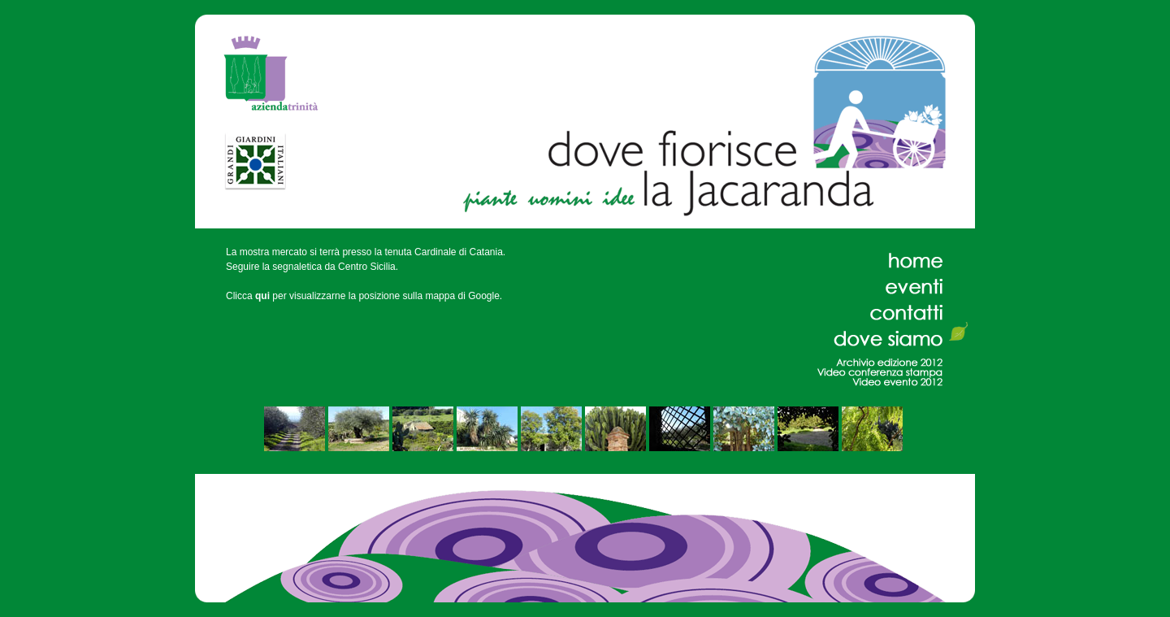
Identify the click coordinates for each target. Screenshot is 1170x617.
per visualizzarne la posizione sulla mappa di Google (377, 296)
